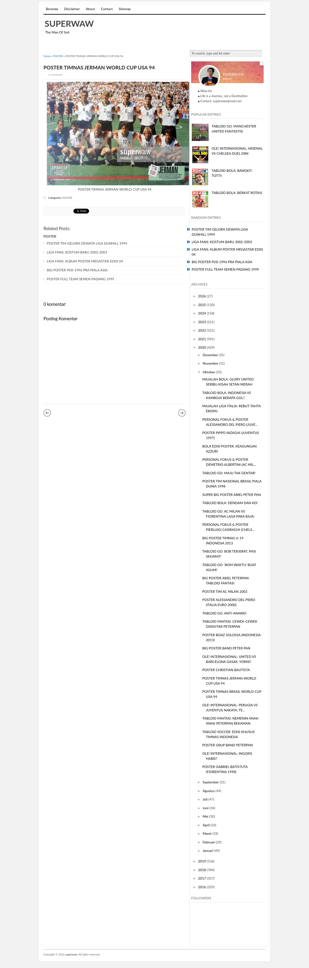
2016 (202, 887)
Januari (208, 850)
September (211, 782)
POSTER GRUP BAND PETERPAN (227, 745)
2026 (202, 296)
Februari (209, 842)
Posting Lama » (182, 413)
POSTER (58, 56)
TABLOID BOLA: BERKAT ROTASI (237, 193)
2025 (202, 305)
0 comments (55, 74)
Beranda (52, 9)
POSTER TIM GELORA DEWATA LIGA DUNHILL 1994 (87, 243)
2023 (202, 322)
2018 (202, 870)
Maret (207, 833)
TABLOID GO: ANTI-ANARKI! (224, 613)
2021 (202, 339)
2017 (202, 878)
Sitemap (125, 9)
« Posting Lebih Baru (47, 413)
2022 (202, 330)
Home (46, 56)
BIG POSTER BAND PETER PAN (226, 648)
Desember (211, 355)
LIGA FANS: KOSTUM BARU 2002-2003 (77, 252)
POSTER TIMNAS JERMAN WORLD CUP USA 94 (99, 67)
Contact (107, 9)
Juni (206, 808)
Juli (205, 799)
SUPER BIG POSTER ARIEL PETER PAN (231, 495)
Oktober (209, 372)
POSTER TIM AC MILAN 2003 (224, 591)
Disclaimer (72, 9)
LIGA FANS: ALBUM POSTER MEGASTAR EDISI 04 (85, 261)
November (211, 363)
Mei (206, 816)
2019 (202, 861)
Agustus (209, 791)
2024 (202, 313)
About (90, 9)
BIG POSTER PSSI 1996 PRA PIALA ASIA (77, 270)
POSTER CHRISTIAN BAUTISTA (226, 670)
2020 (202, 347)
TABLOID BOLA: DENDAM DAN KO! (230, 503)
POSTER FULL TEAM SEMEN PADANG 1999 (80, 279)
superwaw (69, 23)
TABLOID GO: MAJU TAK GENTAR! (228, 473)
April (207, 825)
